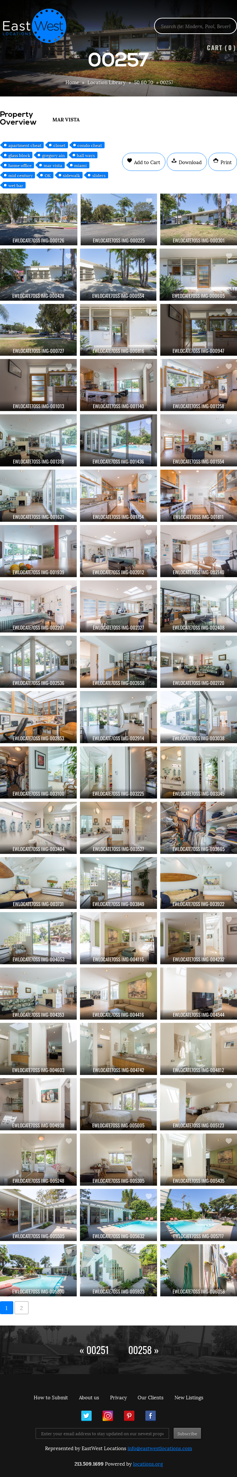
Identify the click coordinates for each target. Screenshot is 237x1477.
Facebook (150, 1416)
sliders (99, 175)
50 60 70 (143, 82)
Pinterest (129, 1416)
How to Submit (51, 1397)
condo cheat (89, 145)
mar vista (53, 165)
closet (59, 145)
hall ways (86, 155)
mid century (20, 175)
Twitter (86, 1416)
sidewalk (71, 175)
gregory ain (53, 155)
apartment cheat (24, 145)
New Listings (189, 1397)
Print (225, 162)
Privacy (118, 1397)
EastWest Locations (39, 26)
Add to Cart (146, 162)
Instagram (108, 1416)
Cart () (221, 47)
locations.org (148, 1463)
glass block (19, 155)
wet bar (15, 185)
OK (48, 175)
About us (89, 1397)
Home (72, 82)
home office (20, 165)
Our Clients (151, 1397)
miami (80, 165)
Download (189, 162)
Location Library (106, 82)
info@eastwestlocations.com (160, 1448)
